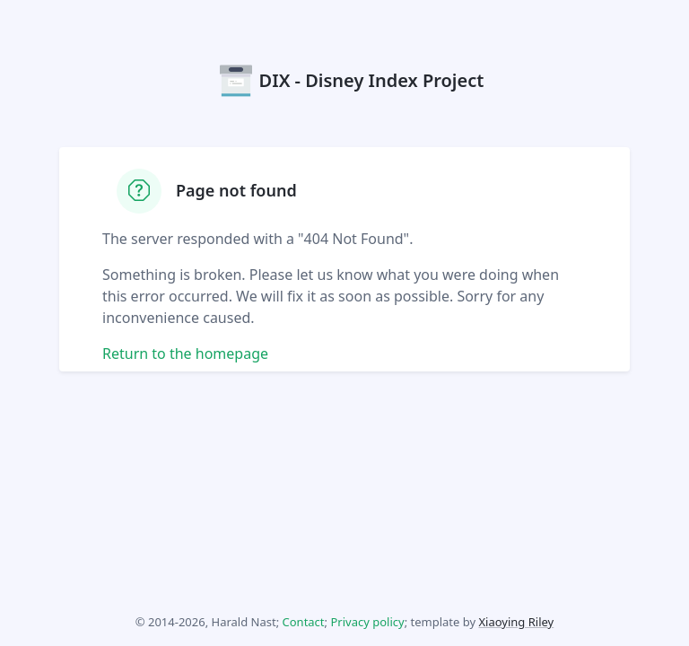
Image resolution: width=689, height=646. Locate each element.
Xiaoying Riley (516, 622)
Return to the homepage (185, 353)
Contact (304, 622)
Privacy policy (367, 622)
